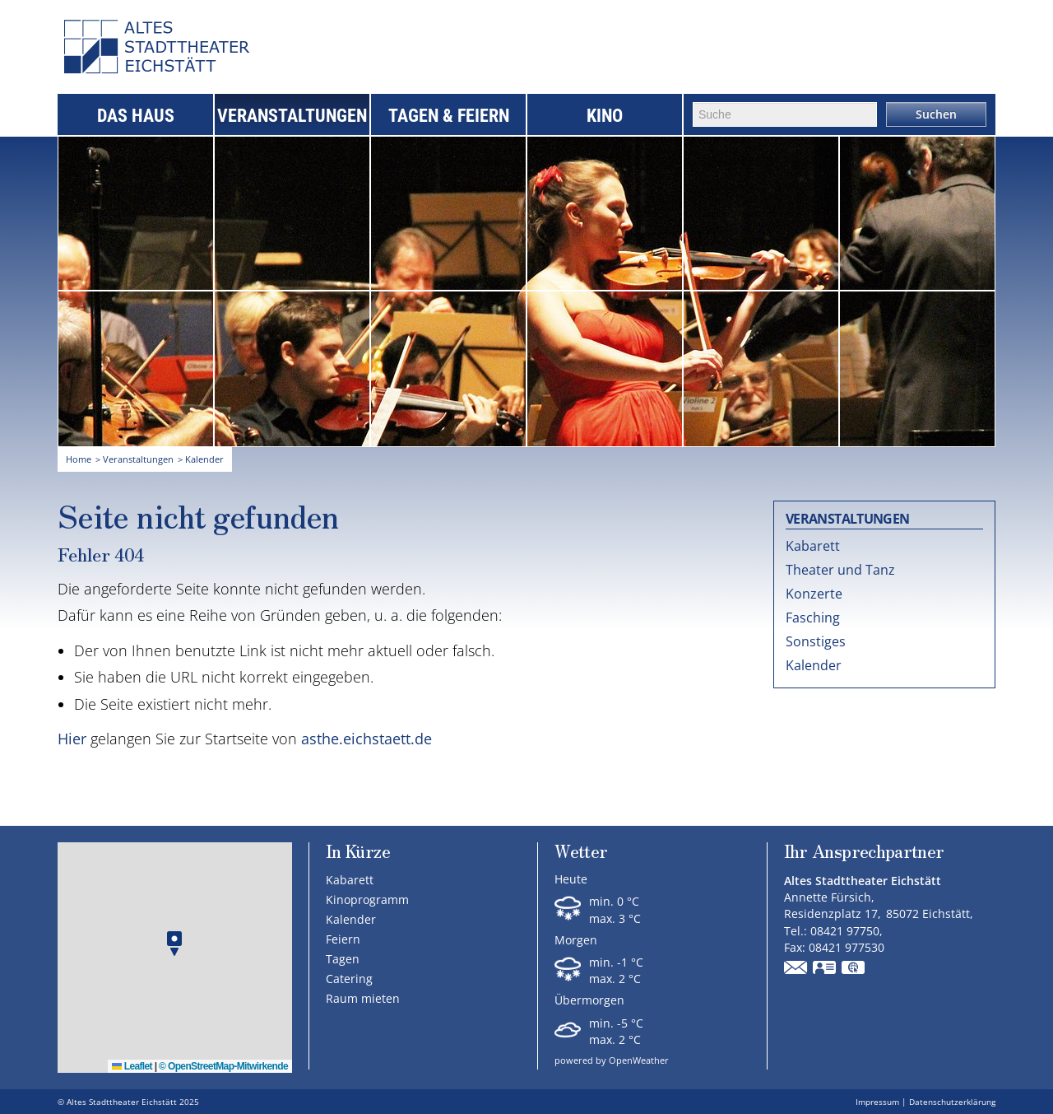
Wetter (580, 852)
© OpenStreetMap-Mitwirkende (223, 1066)
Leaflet (132, 1066)
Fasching (813, 617)
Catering (349, 978)
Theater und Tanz (840, 570)
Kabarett (813, 546)
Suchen (936, 114)
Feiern (343, 939)
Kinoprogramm (367, 899)
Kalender (814, 665)
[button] (174, 944)
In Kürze (358, 851)
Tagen (343, 959)
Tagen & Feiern (448, 115)
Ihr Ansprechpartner (864, 852)
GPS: (854, 969)
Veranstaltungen (292, 115)
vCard (825, 969)
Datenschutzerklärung (952, 1101)
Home (78, 459)
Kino (605, 115)
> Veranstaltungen (134, 459)
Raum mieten (363, 998)
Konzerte (814, 594)
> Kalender (201, 459)
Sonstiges (816, 641)
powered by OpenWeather (611, 1060)
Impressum (877, 1101)
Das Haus (135, 115)
